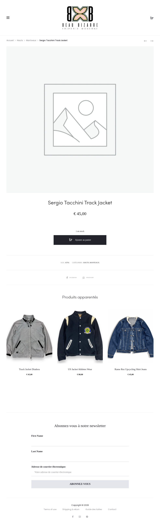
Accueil (10, 41)
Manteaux (31, 41)
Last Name (37, 451)
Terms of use (50, 509)
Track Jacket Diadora (29, 369)
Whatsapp (89, 277)
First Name (37, 436)
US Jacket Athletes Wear (80, 369)
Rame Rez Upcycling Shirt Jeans (131, 369)
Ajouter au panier (80, 240)
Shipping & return (70, 509)
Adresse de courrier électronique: (80, 470)
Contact (112, 509)
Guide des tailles (93, 509)
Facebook (71, 277)
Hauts (20, 41)
